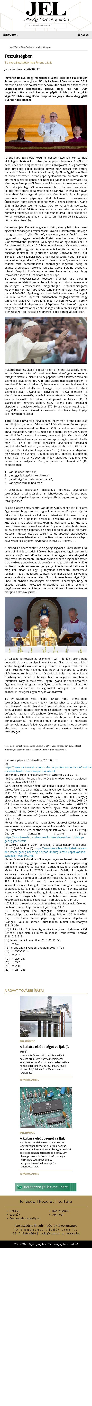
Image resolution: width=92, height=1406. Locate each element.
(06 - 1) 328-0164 (23, 1233)
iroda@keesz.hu (51, 1233)
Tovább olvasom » (29, 1080)
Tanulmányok (27, 1041)
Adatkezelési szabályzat (25, 1218)
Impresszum (60, 1211)
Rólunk (14, 1211)
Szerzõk (14, 1214)
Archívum (58, 1214)
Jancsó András (13, 69)
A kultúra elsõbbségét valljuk (42, 1138)
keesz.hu (73, 1233)
